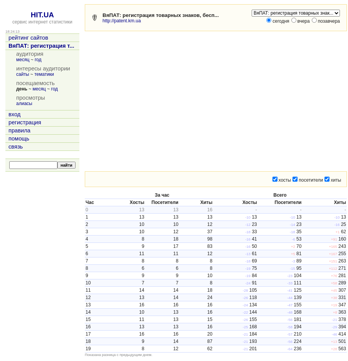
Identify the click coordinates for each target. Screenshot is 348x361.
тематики (44, 74)
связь (15, 147)
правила (19, 130)
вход (14, 114)
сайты (22, 74)
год (38, 59)
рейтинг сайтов (28, 38)
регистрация (24, 122)
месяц (22, 59)
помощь (18, 138)
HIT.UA (42, 15)
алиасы (24, 103)
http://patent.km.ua (122, 20)
